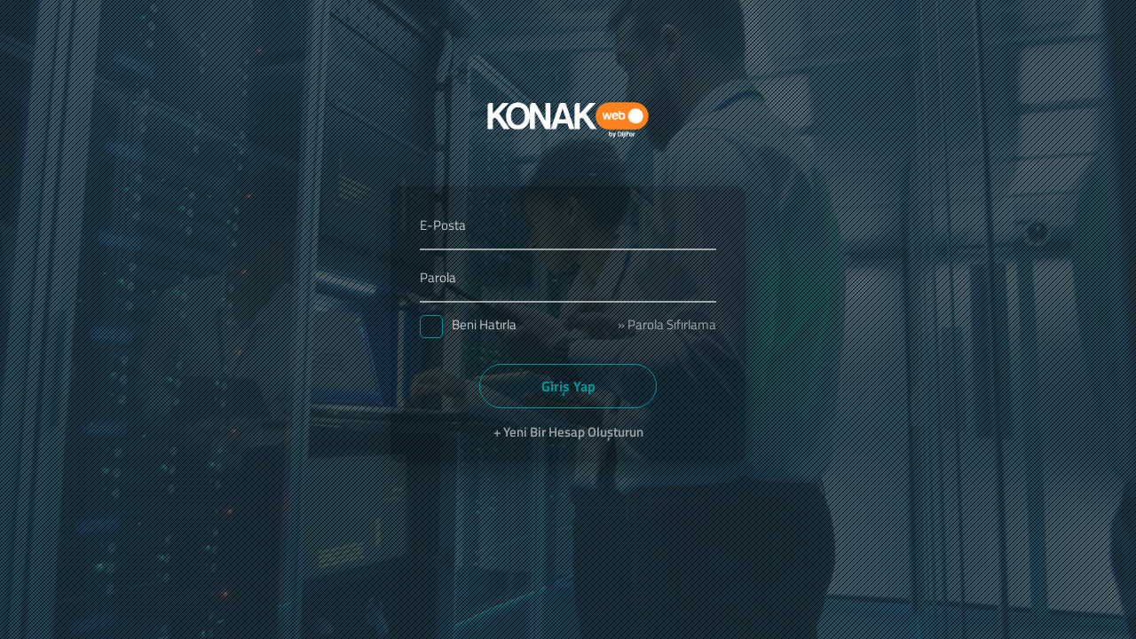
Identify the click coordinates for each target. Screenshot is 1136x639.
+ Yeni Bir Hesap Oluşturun (568, 432)
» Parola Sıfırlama (667, 324)
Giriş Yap (568, 386)
